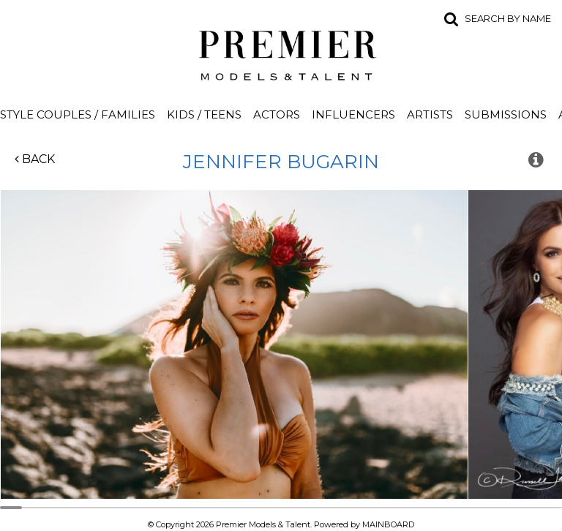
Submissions (506, 114)
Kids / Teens (204, 114)
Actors (276, 114)
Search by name (508, 18)
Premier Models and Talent (281, 53)
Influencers (353, 114)
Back (35, 159)
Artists (430, 114)
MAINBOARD (388, 524)
